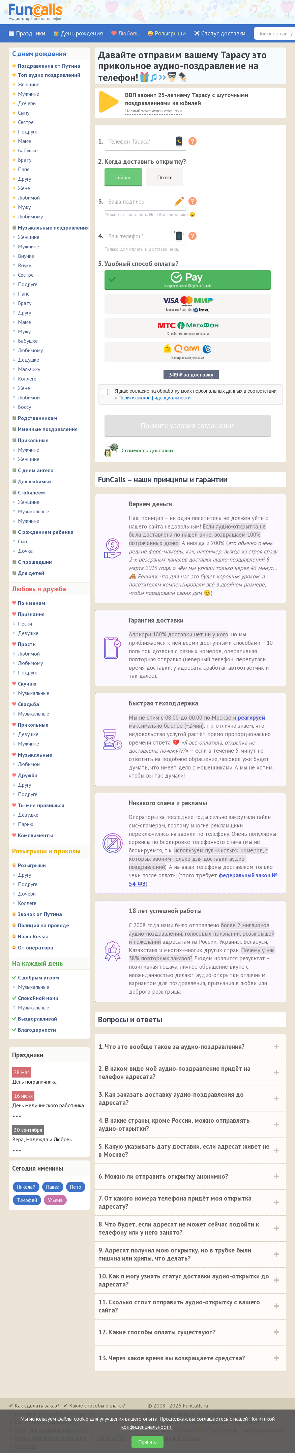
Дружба (27, 775)
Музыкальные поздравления (53, 227)
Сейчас (123, 177)
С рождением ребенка (45, 531)
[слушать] (109, 102)
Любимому (30, 216)
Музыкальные (33, 511)
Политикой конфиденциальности (154, 397)
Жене (24, 188)
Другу (24, 178)
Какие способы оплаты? (97, 1405)
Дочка (25, 550)
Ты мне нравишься (41, 805)
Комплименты (35, 835)
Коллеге (27, 378)
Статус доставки (223, 33)
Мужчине (28, 93)
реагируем (251, 717)
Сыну (23, 112)
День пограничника (34, 1081)
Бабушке (28, 150)
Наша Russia (33, 936)
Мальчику (29, 369)
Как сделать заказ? (36, 1405)
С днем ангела (36, 470)
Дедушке (28, 359)
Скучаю (27, 683)
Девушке (28, 633)
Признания (31, 614)
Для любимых (35, 481)
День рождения (82, 33)
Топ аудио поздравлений (49, 74)
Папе (24, 169)
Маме (24, 141)
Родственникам (37, 418)
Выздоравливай (37, 1018)
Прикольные (33, 440)
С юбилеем (31, 492)
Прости (27, 644)
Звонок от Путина (40, 914)
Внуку (24, 265)
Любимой (29, 197)
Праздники (30, 33)
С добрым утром (38, 977)
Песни (25, 623)
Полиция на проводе (43, 925)
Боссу (24, 406)
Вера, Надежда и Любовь (42, 1139)
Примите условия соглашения (188, 425)
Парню (25, 824)
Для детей (31, 573)
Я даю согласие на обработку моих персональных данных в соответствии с (195, 394)
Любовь (128, 33)
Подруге (27, 131)
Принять (147, 1442)
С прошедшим (35, 561)
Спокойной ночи (38, 998)
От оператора (35, 947)
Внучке (26, 255)
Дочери (27, 103)
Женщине (28, 84)
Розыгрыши (170, 33)
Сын (22, 541)
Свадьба (28, 704)
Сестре (26, 122)
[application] (109, 102)
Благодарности (37, 1029)
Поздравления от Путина (49, 65)
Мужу (24, 207)
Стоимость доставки (147, 450)
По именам (31, 603)
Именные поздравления (48, 429)
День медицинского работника (48, 1105)
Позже (165, 177)
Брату (24, 159)
